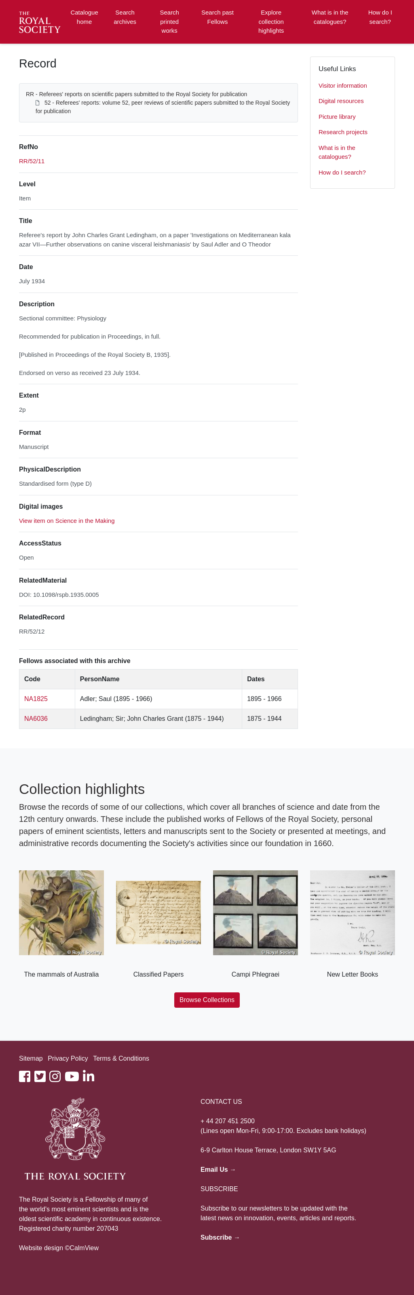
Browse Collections (207, 999)
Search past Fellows (217, 17)
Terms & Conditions (121, 1058)
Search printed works (169, 21)
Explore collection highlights (271, 21)
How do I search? (380, 17)
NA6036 (36, 718)
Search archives (125, 17)
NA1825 (36, 698)
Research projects (343, 131)
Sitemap (31, 1058)
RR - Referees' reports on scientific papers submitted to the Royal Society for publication (136, 94)
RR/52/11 (31, 161)
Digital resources (341, 100)
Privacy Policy (68, 1058)
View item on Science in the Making (67, 520)
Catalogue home (84, 17)
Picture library (337, 116)
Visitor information (343, 85)
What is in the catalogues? (330, 17)
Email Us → (218, 1169)
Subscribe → (220, 1237)
